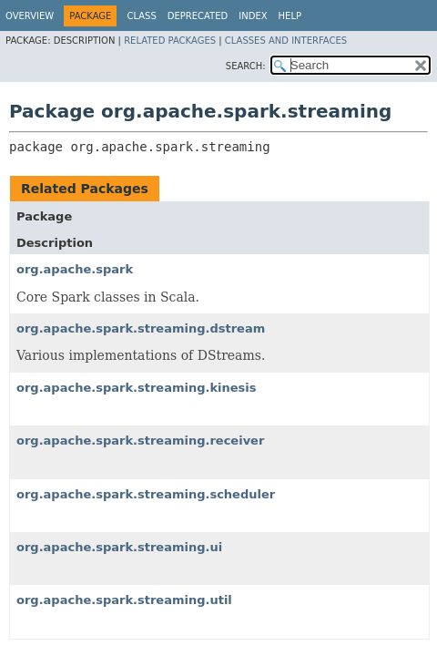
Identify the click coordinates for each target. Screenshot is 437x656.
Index (253, 16)
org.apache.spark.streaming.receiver (140, 440)
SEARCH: (246, 66)
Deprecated (198, 16)
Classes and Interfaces (286, 41)
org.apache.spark (74, 269)
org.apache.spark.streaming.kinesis (136, 388)
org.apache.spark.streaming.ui (119, 547)
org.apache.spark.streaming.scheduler (145, 494)
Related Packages (170, 41)
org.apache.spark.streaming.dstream (140, 328)
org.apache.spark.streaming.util (124, 600)
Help (290, 16)
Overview (29, 16)
